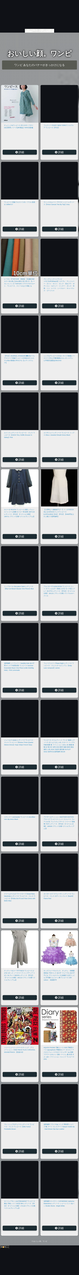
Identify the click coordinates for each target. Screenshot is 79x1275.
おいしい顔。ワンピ (39, 53)
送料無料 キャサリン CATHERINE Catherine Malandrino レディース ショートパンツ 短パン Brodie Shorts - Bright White (59, 1203)
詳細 (19, 152)
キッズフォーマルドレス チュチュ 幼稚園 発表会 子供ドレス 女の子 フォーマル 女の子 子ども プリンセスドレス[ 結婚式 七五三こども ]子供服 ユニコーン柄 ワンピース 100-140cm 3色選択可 (60, 975)
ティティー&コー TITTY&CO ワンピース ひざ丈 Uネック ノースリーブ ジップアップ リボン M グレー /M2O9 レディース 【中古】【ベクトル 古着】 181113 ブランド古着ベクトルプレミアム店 (19, 975)
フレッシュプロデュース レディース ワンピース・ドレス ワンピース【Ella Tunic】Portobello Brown (19, 1126)
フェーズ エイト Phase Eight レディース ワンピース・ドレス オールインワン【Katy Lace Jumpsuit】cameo (59, 665)
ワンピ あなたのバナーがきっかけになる (39, 65)
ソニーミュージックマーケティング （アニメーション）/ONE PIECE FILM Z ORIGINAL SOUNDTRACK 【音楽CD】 (19, 1050)
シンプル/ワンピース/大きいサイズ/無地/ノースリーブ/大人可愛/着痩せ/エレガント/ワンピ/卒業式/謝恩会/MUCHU (59, 358)
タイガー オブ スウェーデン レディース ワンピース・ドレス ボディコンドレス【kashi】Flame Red (59, 896)
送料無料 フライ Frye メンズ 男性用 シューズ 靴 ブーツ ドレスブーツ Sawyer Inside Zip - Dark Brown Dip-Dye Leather (59, 1126)
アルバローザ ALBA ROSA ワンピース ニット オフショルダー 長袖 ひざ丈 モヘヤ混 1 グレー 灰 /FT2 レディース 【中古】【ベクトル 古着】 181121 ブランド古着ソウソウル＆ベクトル (59, 591)
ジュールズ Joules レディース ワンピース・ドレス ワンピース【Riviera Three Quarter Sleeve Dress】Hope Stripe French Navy (19, 742)
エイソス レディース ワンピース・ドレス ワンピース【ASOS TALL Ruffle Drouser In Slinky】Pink (19, 435)
